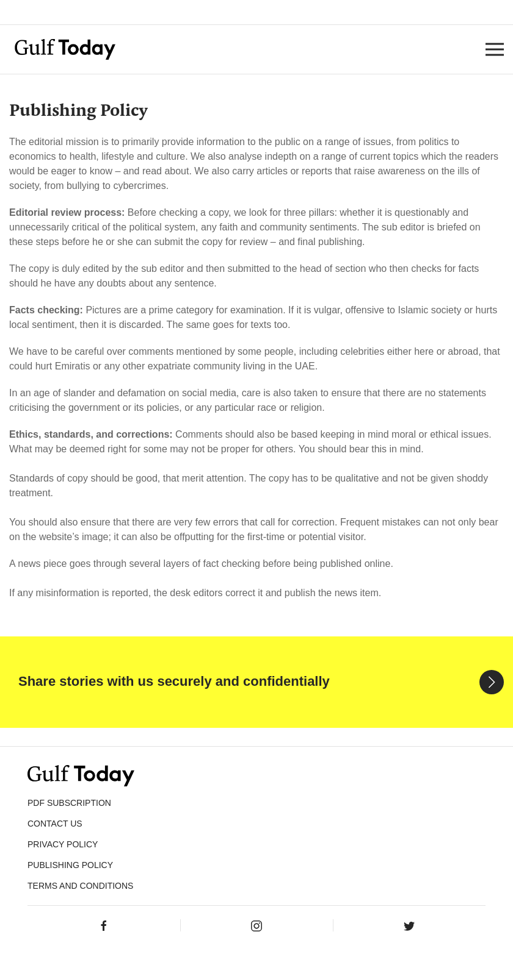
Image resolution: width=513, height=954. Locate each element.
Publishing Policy (70, 865)
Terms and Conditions (80, 886)
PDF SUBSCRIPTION (69, 803)
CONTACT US (54, 823)
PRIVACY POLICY (62, 844)
